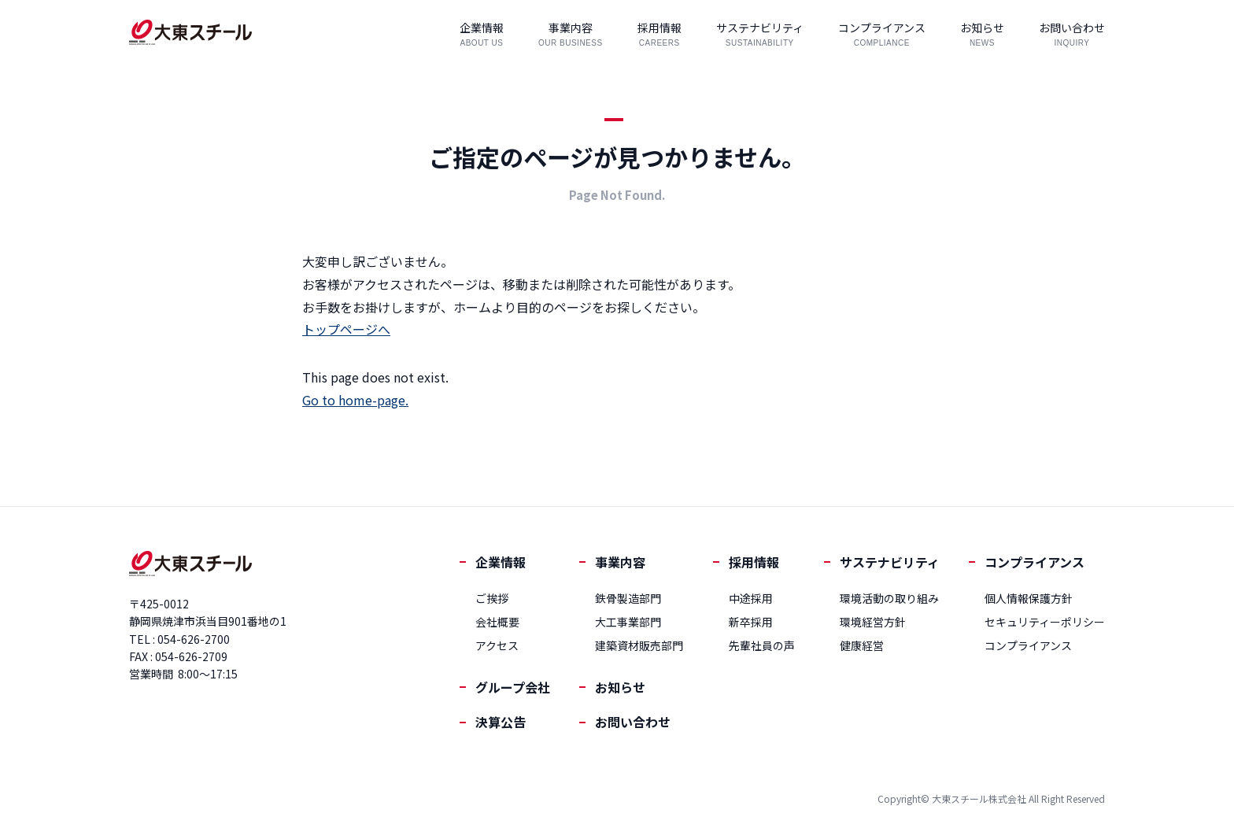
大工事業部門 (628, 622)
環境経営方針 (873, 622)
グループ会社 (512, 687)
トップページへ (346, 329)
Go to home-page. (355, 399)
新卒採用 (751, 622)
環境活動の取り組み (889, 598)
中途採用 (751, 598)
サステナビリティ (890, 562)
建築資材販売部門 (639, 645)
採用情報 (754, 562)
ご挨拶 (491, 598)
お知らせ (620, 687)
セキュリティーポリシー (1045, 622)
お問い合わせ (633, 721)
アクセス (497, 645)
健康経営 (862, 645)
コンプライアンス (1034, 562)
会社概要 (497, 622)
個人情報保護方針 (1029, 598)
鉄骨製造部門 (628, 598)
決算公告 (500, 721)
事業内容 (620, 562)
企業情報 (500, 562)
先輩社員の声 (762, 645)
